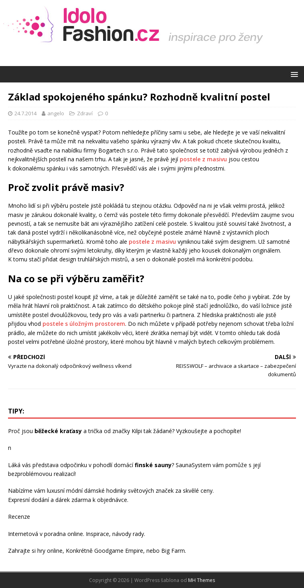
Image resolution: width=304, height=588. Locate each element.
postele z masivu (203, 159)
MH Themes (201, 580)
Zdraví (85, 113)
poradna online (63, 534)
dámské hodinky (105, 490)
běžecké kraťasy (58, 431)
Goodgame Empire (118, 550)
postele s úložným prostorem (84, 323)
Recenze (19, 516)
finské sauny (153, 465)
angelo (55, 113)
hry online (50, 550)
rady (138, 534)
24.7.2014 (25, 113)
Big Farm (173, 550)
